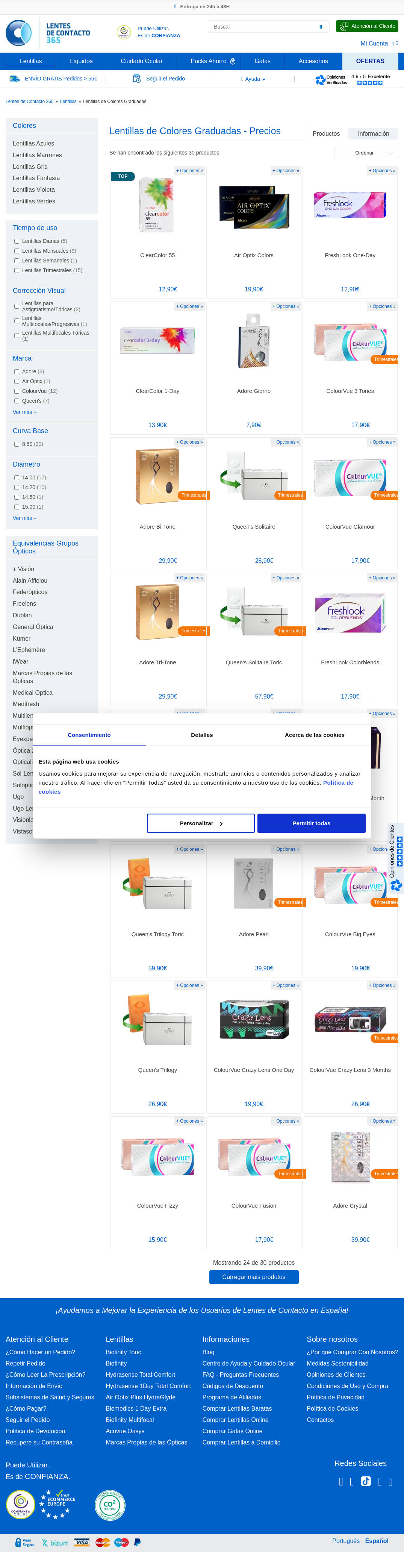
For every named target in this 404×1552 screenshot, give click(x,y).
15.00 (32, 507)
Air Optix (36, 381)
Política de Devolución (35, 1431)
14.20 (34, 487)
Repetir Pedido (25, 1363)
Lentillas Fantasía (36, 178)
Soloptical (26, 785)
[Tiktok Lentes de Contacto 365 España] (366, 1483)
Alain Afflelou (30, 580)
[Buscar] (320, 26)
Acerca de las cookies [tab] (315, 735)
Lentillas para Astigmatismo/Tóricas (51, 306)
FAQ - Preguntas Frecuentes (241, 1375)
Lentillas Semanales (49, 261)
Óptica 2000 (29, 750)
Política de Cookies (332, 1408)
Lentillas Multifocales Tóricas (55, 336)
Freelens (24, 603)
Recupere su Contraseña (39, 1442)
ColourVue (39, 391)
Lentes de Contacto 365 (29, 101)
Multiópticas (28, 727)
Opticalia (24, 762)
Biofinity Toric (123, 1352)
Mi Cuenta (374, 43)
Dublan (22, 615)
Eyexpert (24, 739)
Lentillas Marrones (37, 155)
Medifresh (26, 704)
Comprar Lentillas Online (236, 1420)
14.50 (32, 497)
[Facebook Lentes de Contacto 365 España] (341, 1483)
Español (377, 1541)
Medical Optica (33, 693)
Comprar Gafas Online (233, 1431)
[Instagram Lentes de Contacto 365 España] (352, 1483)
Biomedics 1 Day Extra (136, 1408)
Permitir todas (312, 823)
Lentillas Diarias (44, 241)
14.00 (34, 477)
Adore (33, 371)
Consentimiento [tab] (89, 735)
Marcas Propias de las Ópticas (146, 1442)
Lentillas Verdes (34, 201)
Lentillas (31, 61)
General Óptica (33, 627)
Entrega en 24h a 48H (202, 6)
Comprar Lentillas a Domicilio (242, 1442)
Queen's (36, 401)
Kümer (21, 638)
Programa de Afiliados (232, 1397)
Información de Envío (34, 1386)
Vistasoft (24, 831)
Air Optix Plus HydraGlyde (141, 1397)
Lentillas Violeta (34, 189)
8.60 (32, 444)
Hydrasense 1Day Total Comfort (148, 1386)
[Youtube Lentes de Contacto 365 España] (391, 1483)
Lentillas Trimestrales (52, 270)
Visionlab (25, 820)
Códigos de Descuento (233, 1386)
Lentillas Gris (30, 167)
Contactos (320, 1420)
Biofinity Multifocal (130, 1420)
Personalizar (201, 823)
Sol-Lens (24, 773)
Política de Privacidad (336, 1397)
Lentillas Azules (33, 143)
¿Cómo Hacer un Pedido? (40, 1352)
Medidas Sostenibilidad (338, 1363)
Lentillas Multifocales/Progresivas (54, 321)
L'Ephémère (29, 650)
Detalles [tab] (202, 735)
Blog (209, 1352)
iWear (21, 661)
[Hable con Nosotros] (367, 26)
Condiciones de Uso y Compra (347, 1386)
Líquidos (81, 61)
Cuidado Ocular (142, 61)
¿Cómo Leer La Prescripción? (46, 1375)
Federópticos (30, 592)
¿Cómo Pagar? (26, 1408)
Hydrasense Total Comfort (140, 1375)
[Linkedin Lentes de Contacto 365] (380, 1483)
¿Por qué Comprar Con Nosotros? (352, 1352)
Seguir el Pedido (28, 1420)
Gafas (262, 61)
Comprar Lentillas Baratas (237, 1408)
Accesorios (313, 61)
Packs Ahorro (209, 61)
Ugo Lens (26, 808)
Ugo (18, 797)
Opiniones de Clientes (336, 1375)
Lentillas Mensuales (49, 251)
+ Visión (23, 569)
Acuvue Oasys (125, 1431)
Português (346, 1541)
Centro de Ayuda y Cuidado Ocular (249, 1363)
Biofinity (116, 1363)
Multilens (24, 715)
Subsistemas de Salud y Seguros (50, 1397)
